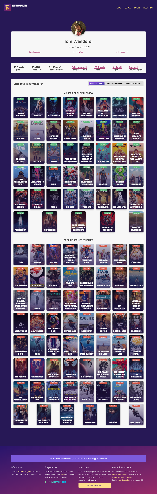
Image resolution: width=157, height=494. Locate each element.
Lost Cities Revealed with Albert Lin (136, 158)
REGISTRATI (148, 7)
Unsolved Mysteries (136, 228)
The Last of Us (119, 207)
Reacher (103, 184)
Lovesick (53, 308)
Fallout (37, 161)
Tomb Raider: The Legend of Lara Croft (78, 227)
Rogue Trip (86, 331)
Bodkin (20, 138)
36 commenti (79, 67)
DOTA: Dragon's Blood (136, 136)
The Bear (70, 207)
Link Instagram (122, 51)
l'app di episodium (124, 480)
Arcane (37, 262)
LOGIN (137, 7)
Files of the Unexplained (70, 160)
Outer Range (70, 331)
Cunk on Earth (87, 137)
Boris (37, 138)
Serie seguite (97, 83)
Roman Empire (103, 330)
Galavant (53, 285)
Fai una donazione (95, 485)
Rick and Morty (120, 183)
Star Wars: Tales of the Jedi (54, 351)
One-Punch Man (70, 183)
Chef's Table (70, 138)
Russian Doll (119, 331)
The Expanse (87, 377)
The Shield (103, 399)
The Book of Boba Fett (53, 375)
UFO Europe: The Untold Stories (67, 420)
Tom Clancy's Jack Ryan (43, 421)
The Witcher (50, 230)
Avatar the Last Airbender (103, 113)
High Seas (119, 285)
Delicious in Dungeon (120, 137)
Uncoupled (90, 422)
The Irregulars (136, 375)
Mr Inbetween (119, 307)
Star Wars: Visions (20, 206)
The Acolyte (20, 377)
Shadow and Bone (21, 352)
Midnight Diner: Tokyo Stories (87, 306)
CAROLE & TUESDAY (103, 261)
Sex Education (136, 330)
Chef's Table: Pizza (120, 261)
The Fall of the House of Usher (103, 374)
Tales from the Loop (103, 352)
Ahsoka (37, 115)
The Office (87, 399)
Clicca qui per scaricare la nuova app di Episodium (78, 458)
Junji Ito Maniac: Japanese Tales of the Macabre (21, 304)
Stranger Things (37, 206)
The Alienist (37, 377)
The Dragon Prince (70, 375)
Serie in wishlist (134, 83)
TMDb (62, 474)
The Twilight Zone (136, 398)
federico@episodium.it (120, 474)
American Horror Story (70, 113)
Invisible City (136, 285)
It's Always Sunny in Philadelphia (119, 159)
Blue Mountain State (87, 260)
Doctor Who (21, 285)
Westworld (136, 422)
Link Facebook (35, 51)
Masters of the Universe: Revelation (70, 306)
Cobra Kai (136, 262)
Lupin (53, 184)
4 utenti (117, 67)
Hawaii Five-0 (103, 285)
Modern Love (103, 308)
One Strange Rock (54, 330)
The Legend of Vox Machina (136, 206)
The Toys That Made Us (119, 398)
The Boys (87, 207)
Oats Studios (20, 331)
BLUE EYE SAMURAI (136, 114)
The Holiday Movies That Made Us (120, 374)
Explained (37, 285)
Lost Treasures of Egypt (20, 181)
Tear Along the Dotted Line (119, 351)
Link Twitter (78, 51)
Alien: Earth (54, 115)
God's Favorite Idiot (70, 283)
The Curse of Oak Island (103, 206)
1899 (21, 262)
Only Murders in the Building (87, 181)
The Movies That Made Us (70, 398)
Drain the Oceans (20, 160)
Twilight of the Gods (107, 228)
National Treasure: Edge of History (136, 305)
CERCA (128, 7)
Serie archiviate (115, 83)
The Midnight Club (37, 398)
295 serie (99, 67)
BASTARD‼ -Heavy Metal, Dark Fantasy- (70, 259)
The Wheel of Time (20, 421)
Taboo (54, 207)
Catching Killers (53, 137)
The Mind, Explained (54, 398)
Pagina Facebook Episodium (122, 477)
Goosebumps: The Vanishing (86, 284)
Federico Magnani (24, 471)
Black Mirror (119, 115)
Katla (37, 308)
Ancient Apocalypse (86, 114)
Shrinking (136, 184)
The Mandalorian (20, 398)
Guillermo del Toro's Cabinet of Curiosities (86, 158)
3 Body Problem (20, 114)
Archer (53, 262)
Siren (37, 354)
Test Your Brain (136, 352)
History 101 (103, 161)
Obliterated (37, 331)
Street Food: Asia (70, 352)
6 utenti (133, 67)
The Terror (20, 230)
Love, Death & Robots (37, 183)
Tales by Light (86, 354)
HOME (118, 7)
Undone (113, 422)
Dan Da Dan (103, 138)
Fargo (54, 161)
